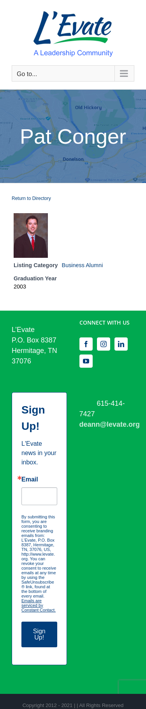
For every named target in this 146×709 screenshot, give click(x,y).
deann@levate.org (109, 424)
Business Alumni (82, 265)
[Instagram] (103, 344)
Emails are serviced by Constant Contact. (38, 605)
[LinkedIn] (121, 344)
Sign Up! (39, 634)
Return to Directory (31, 198)
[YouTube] (86, 361)
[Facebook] (86, 344)
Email (29, 479)
